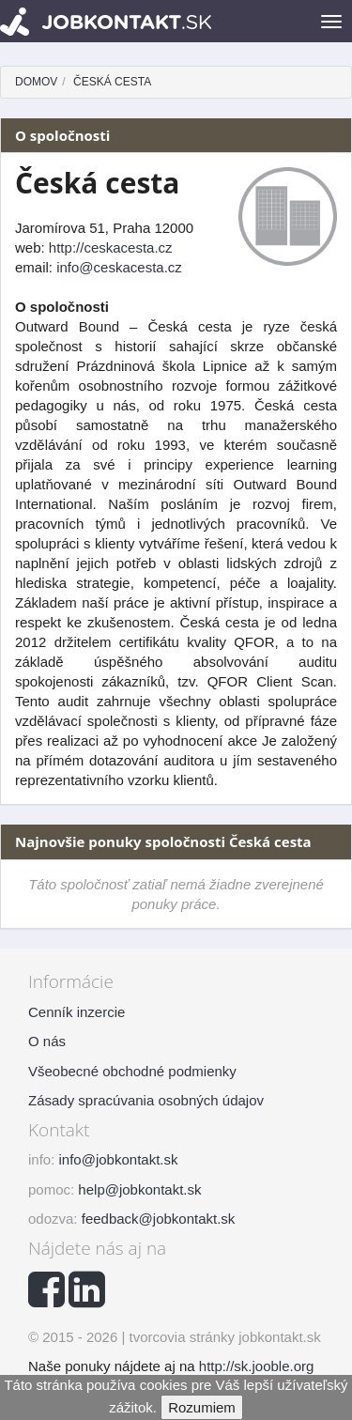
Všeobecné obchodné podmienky (132, 1071)
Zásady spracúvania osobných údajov (146, 1100)
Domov (36, 81)
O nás (47, 1041)
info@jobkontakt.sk (118, 1159)
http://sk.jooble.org (256, 1366)
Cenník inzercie (76, 1012)
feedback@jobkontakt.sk (159, 1219)
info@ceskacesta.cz (119, 267)
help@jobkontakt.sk (139, 1189)
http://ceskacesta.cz (111, 247)
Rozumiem (202, 1407)
